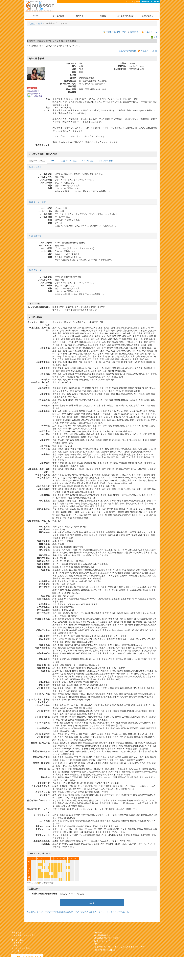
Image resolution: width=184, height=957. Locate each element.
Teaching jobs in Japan (104, 950)
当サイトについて (102, 941)
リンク (97, 944)
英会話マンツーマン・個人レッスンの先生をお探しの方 (119, 947)
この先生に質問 (129, 51)
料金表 (103, 16)
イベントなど (88, 160)
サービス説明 (58, 16)
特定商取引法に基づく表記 (106, 938)
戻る (155, 37)
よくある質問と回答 (125, 16)
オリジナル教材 (106, 160)
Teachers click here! (150, 1)
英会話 (32, 23)
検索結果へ (135, 32)
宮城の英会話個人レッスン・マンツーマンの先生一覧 (104, 912)
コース (53, 160)
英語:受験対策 (35, 270)
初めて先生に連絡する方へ (24, 935)
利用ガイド (80, 16)
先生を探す (17, 932)
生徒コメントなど (69, 160)
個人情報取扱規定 (102, 935)
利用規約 (98, 932)
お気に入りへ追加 (149, 51)
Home (35, 16)
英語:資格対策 (35, 236)
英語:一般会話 (35, 167)
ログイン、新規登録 (131, 1)
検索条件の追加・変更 (116, 32)
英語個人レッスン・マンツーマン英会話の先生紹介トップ (53, 912)
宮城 (40, 23)
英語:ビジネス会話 (37, 202)
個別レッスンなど (37, 160)
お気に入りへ (151, 32)
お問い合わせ (148, 16)
